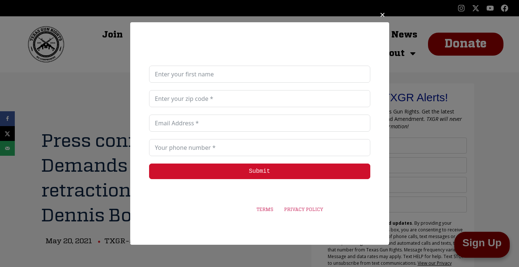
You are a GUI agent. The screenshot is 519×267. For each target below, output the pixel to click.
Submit (259, 171)
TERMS (264, 210)
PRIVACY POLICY (303, 210)
